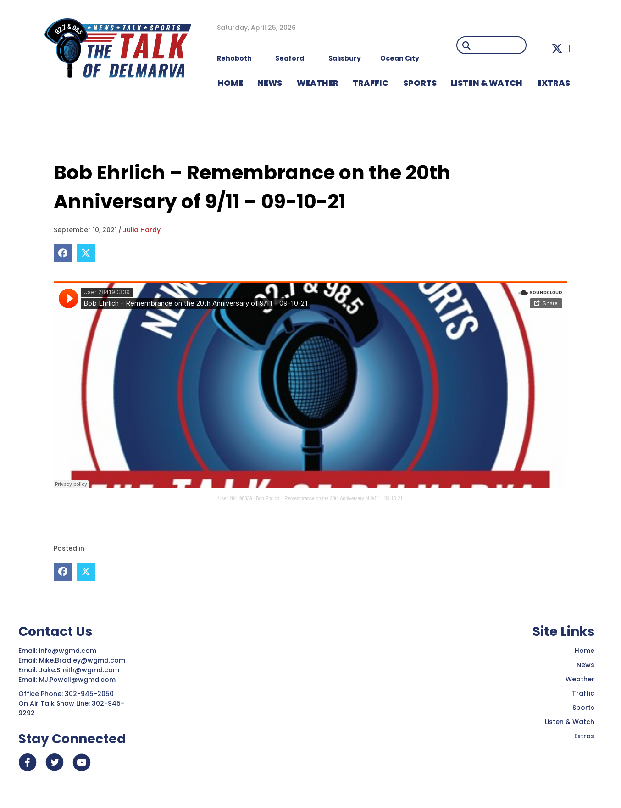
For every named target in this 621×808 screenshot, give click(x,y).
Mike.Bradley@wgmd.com (82, 659)
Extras (584, 735)
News (585, 664)
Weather (580, 678)
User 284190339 (235, 498)
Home (584, 650)
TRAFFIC (370, 83)
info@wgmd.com (68, 650)
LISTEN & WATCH (486, 83)
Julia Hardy (142, 229)
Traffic (583, 692)
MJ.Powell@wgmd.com (79, 679)
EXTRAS (553, 83)
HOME (230, 83)
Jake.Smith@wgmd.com (80, 669)
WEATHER (317, 83)
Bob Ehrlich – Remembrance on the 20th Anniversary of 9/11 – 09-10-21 (329, 498)
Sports (420, 83)
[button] (557, 48)
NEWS (269, 83)
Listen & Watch (569, 721)
